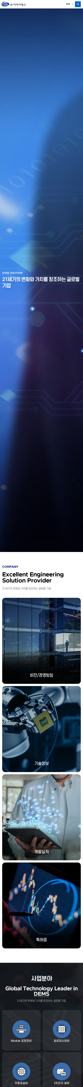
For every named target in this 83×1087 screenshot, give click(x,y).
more (41, 150)
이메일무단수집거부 (28, 1063)
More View (12, 807)
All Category (78, 4)
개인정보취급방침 (9, 1063)
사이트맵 (43, 1063)
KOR (68, 4)
